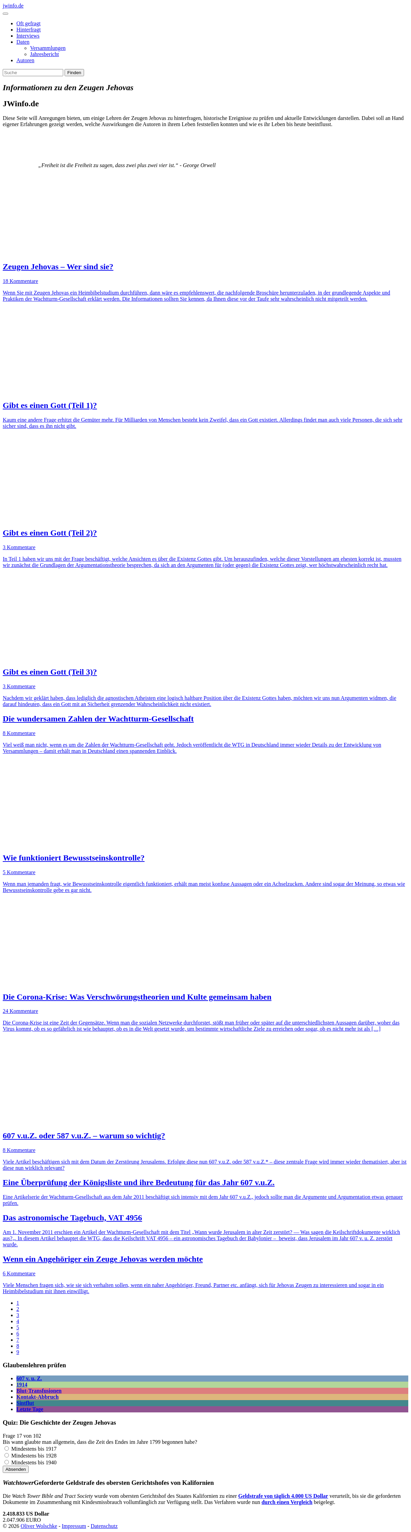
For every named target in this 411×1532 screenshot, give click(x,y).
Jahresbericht (44, 54)
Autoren (25, 60)
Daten (22, 42)
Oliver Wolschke (38, 1526)
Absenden (15, 1469)
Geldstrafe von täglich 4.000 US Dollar (283, 1496)
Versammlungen (48, 48)
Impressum (74, 1526)
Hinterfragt (28, 29)
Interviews (28, 36)
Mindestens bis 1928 (33, 1456)
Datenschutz (104, 1526)
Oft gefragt (28, 23)
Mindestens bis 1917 (33, 1449)
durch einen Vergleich (286, 1502)
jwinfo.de (13, 6)
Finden (74, 72)
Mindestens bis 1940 (33, 1462)
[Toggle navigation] (5, 14)
